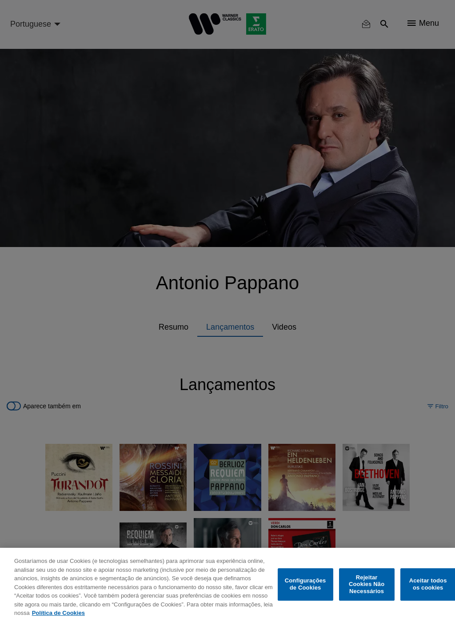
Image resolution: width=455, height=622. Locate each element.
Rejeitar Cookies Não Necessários (366, 584)
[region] (227, 585)
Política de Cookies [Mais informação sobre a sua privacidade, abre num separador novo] (58, 613)
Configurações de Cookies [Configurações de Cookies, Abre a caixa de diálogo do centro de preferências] (305, 584)
